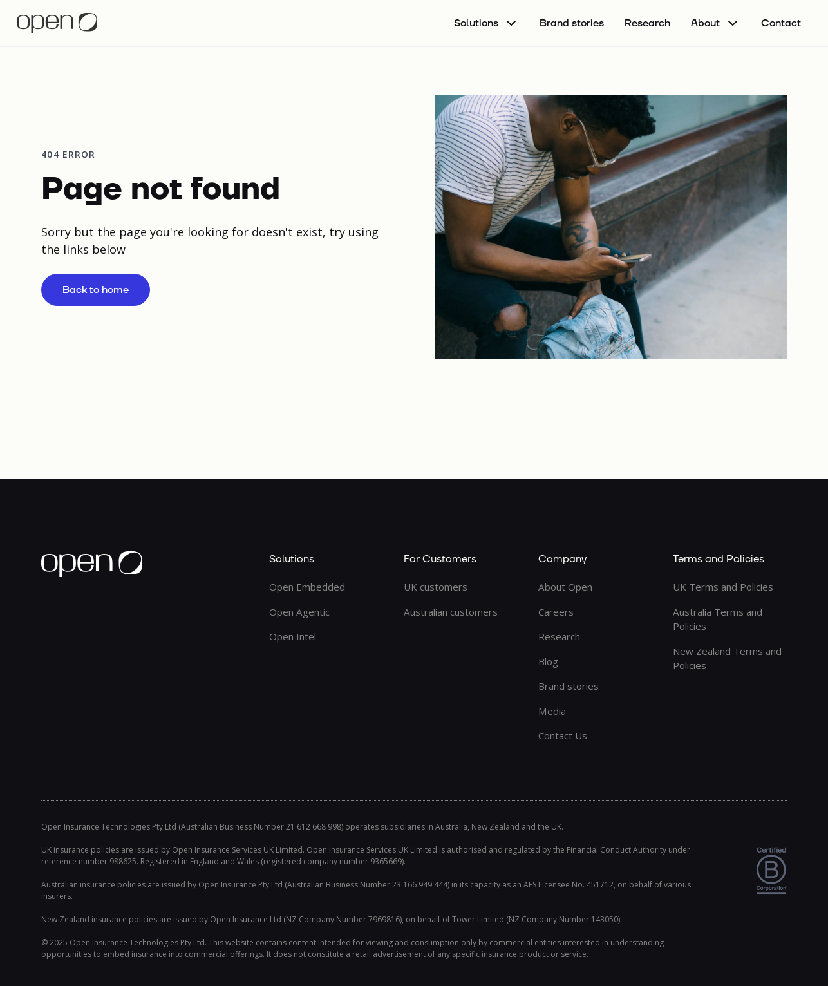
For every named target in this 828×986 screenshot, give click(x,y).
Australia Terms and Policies (717, 619)
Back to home (95, 290)
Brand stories (572, 23)
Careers (556, 611)
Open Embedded (307, 586)
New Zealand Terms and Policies (727, 658)
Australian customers (451, 611)
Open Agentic (299, 611)
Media (552, 711)
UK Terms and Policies (723, 586)
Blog (548, 661)
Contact (781, 23)
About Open (565, 586)
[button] (486, 23)
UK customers (435, 586)
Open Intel (292, 636)
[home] (57, 23)
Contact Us (562, 735)
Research (647, 23)
